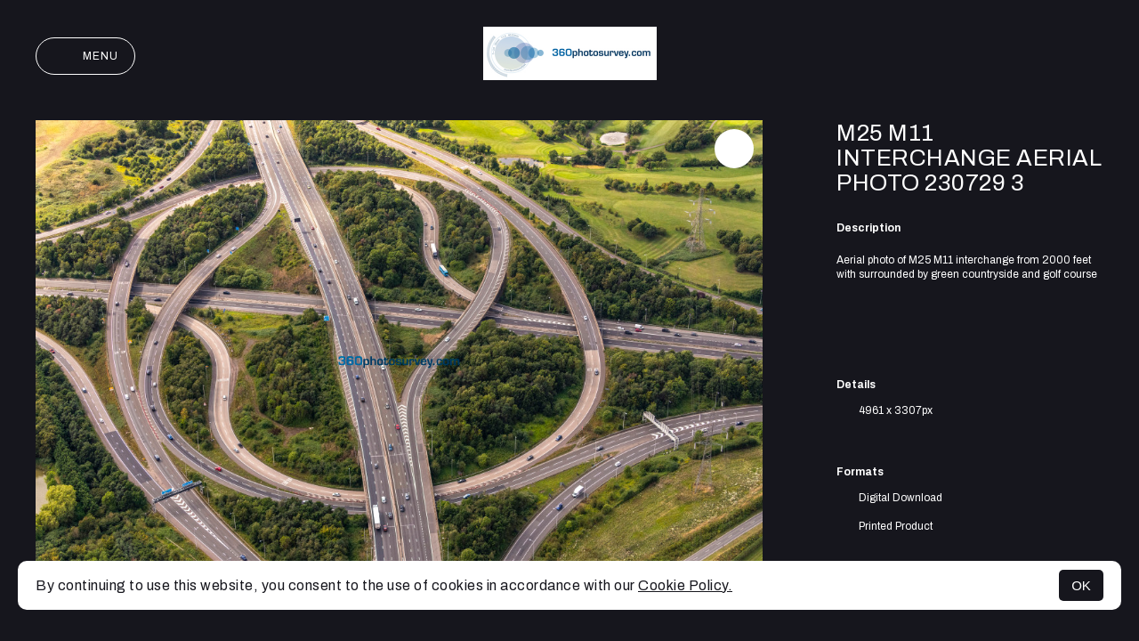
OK (1081, 585)
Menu (85, 56)
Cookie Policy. (685, 585)
